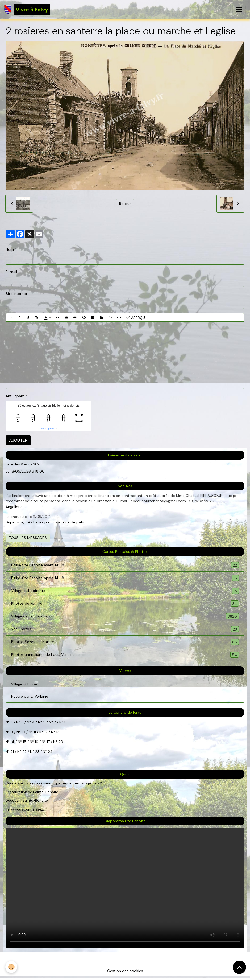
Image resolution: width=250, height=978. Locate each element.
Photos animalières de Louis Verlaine (125, 655)
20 (60, 741)
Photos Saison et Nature (125, 642)
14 (12, 741)
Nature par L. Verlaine (29, 696)
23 (37, 751)
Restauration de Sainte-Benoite (32, 792)
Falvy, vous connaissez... (25, 809)
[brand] (27, 9)
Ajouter (18, 440)
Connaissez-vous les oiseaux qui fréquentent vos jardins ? (54, 783)
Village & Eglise (24, 684)
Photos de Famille (125, 603)
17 (48, 741)
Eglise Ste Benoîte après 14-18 (125, 578)
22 (24, 751)
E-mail (11, 271)
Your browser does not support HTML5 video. (125, 888)
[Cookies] (11, 967)
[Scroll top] (239, 967)
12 (46, 732)
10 (22, 732)
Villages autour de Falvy (125, 616)
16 (36, 741)
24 (50, 751)
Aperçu (135, 317)
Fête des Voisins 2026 (23, 464)
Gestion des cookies (125, 970)
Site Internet (16, 293)
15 (24, 741)
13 (57, 732)
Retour (125, 203)
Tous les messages (28, 537)
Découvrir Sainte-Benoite (27, 800)
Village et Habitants (125, 591)
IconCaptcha (47, 428)
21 (13, 751)
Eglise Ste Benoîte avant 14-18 (125, 565)
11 (34, 732)
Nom (10, 249)
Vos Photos (125, 629)
